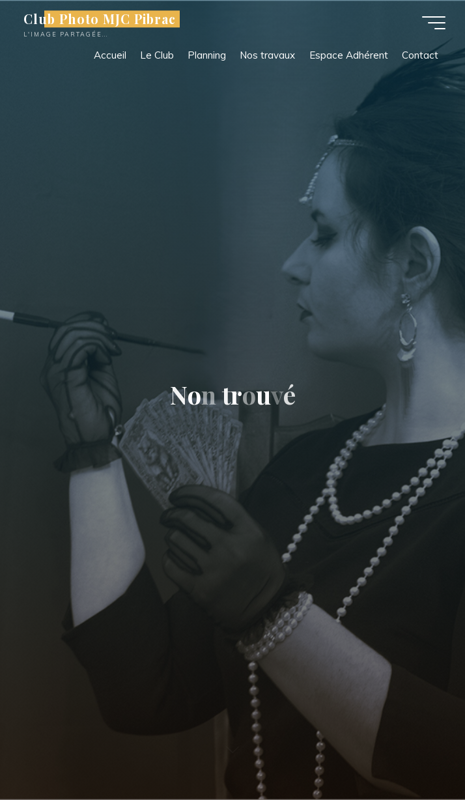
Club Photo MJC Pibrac (99, 18)
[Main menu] (433, 22)
